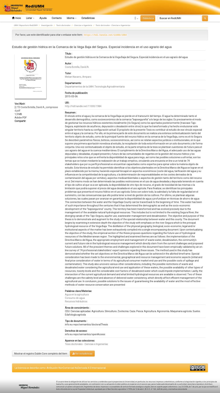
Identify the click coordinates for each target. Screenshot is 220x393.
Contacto (57, 18)
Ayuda (43, 18)
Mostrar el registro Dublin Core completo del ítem (40, 353)
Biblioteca (148, 18)
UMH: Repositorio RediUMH (25, 25)
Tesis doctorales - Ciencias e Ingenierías (112, 25)
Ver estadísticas (82, 353)
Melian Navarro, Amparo (78, 76)
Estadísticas (88, 18)
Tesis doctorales (63, 25)
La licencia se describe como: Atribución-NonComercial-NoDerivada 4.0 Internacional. (60, 367)
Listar (30, 18)
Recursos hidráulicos (76, 301)
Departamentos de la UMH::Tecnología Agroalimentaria (95, 86)
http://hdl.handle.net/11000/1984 (83, 106)
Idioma (71, 18)
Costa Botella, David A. (77, 67)
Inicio (16, 18)
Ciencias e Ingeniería (83, 25)
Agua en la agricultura (77, 294)
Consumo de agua (75, 298)
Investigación (46, 25)
